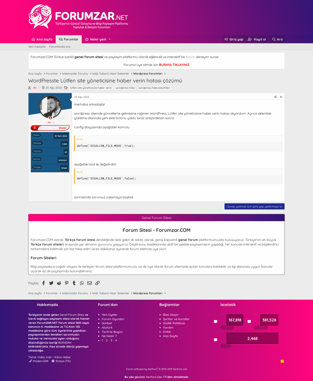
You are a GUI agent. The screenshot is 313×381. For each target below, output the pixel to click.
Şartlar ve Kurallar (176, 319)
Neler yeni (98, 39)
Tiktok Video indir (40, 357)
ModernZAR (38, 361)
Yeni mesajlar (37, 46)
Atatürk (107, 327)
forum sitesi (104, 266)
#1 (281, 97)
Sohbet (107, 323)
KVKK (167, 332)
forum (190, 57)
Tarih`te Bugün (112, 332)
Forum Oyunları (113, 319)
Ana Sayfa (170, 336)
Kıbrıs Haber (63, 357)
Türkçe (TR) (61, 361)
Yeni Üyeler (110, 315)
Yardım (168, 327)
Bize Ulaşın (170, 315)
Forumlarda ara (59, 46)
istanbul (63, 160)
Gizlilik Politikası (174, 323)
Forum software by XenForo (156, 369)
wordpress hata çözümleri (154, 87)
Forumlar (71, 39)
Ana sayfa (44, 39)
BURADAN (64, 342)
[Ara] (277, 39)
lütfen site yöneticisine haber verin (91, 87)
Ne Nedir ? (109, 336)
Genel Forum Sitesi (72, 314)
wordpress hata (125, 87)
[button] (110, 39)
